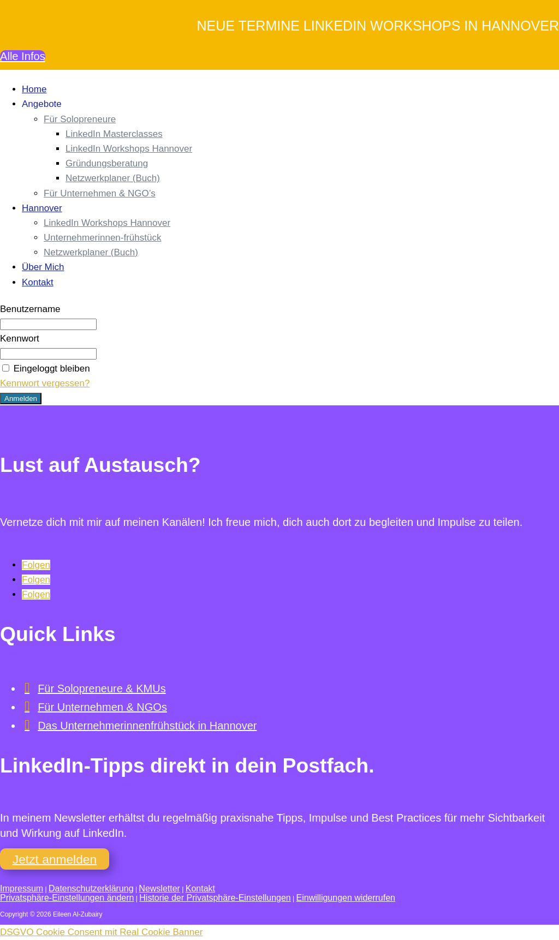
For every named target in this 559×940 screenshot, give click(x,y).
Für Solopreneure (80, 120)
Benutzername (30, 309)
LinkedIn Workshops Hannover (129, 149)
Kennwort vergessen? (45, 384)
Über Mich (43, 267)
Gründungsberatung (107, 164)
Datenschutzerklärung (91, 889)
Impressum (21, 889)
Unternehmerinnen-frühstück (102, 238)
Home (34, 90)
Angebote (42, 104)
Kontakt (37, 283)
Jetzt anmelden (55, 859)
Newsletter (159, 889)
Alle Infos (23, 56)
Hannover (42, 208)
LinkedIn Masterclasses (114, 134)
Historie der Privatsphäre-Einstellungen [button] (214, 898)
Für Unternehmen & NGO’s (100, 194)
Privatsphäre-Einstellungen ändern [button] (67, 898)
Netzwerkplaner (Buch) (113, 178)
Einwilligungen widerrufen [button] (345, 898)
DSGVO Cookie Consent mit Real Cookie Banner (101, 932)
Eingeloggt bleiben (45, 369)
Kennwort (19, 339)
